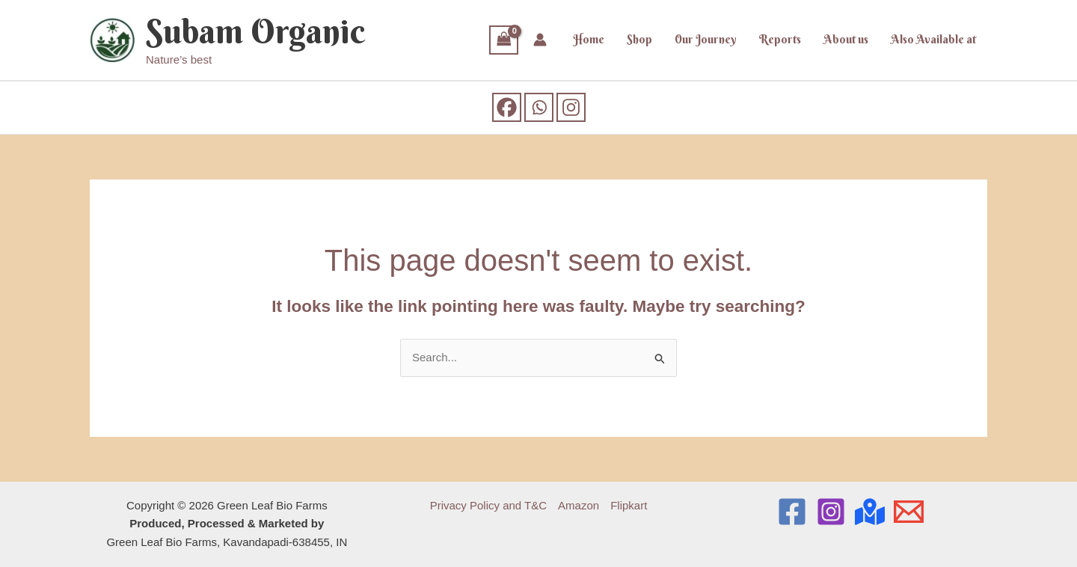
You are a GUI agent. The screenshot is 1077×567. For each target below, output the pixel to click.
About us (845, 39)
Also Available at (933, 39)
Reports (780, 39)
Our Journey (706, 39)
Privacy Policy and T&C (488, 505)
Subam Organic (256, 31)
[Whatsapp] (538, 107)
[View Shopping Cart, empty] (504, 40)
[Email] (909, 512)
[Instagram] (571, 107)
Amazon (578, 505)
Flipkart (628, 505)
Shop (639, 39)
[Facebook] (506, 107)
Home (588, 39)
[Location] (870, 512)
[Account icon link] (540, 39)
